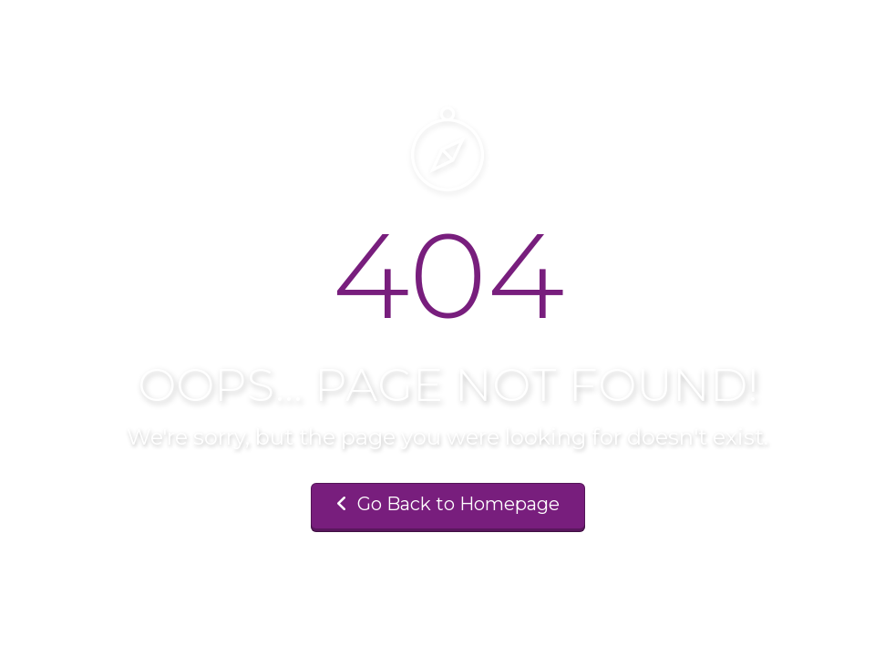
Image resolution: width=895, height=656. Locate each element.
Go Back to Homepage (448, 504)
